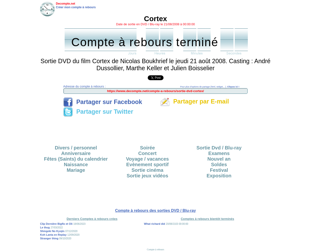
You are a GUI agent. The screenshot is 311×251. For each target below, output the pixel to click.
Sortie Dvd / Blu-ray (219, 147)
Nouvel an (219, 159)
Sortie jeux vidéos (147, 175)
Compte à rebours (155, 249)
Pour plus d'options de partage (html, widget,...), (209, 87)
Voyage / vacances (147, 159)
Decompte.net (65, 3)
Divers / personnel (76, 147)
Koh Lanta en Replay (53, 234)
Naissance (76, 164)
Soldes (219, 164)
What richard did (154, 223)
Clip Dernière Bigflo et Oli (56, 223)
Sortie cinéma (147, 170)
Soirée (147, 147)
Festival (219, 170)
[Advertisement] (155, 129)
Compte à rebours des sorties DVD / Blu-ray (155, 210)
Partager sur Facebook (102, 101)
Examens (219, 153)
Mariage (76, 170)
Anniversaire (76, 153)
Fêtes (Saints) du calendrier (76, 159)
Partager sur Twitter (98, 111)
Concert (147, 153)
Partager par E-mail (194, 101)
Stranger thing (49, 238)
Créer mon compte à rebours (76, 7)
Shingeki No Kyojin (52, 231)
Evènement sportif (147, 164)
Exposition (219, 175)
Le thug (45, 227)
